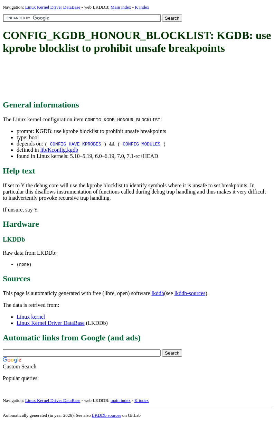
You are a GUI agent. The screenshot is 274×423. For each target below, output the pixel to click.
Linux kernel (31, 317)
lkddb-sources (190, 294)
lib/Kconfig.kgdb (59, 150)
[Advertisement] (128, 77)
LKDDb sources (106, 415)
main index (121, 400)
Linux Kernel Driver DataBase (53, 7)
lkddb (158, 294)
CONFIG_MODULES (141, 144)
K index (142, 7)
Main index (121, 7)
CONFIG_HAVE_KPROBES (75, 144)
